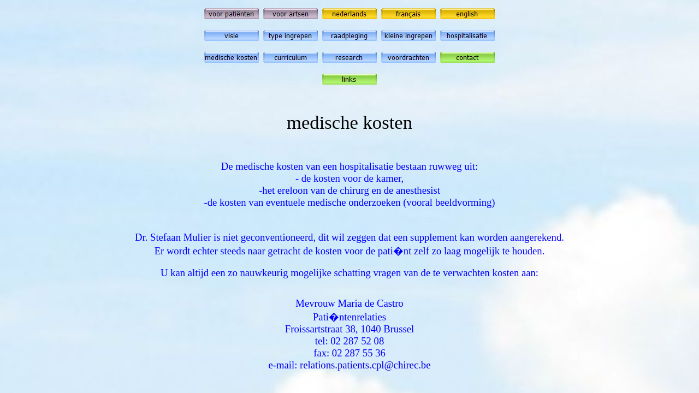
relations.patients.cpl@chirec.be (365, 365)
